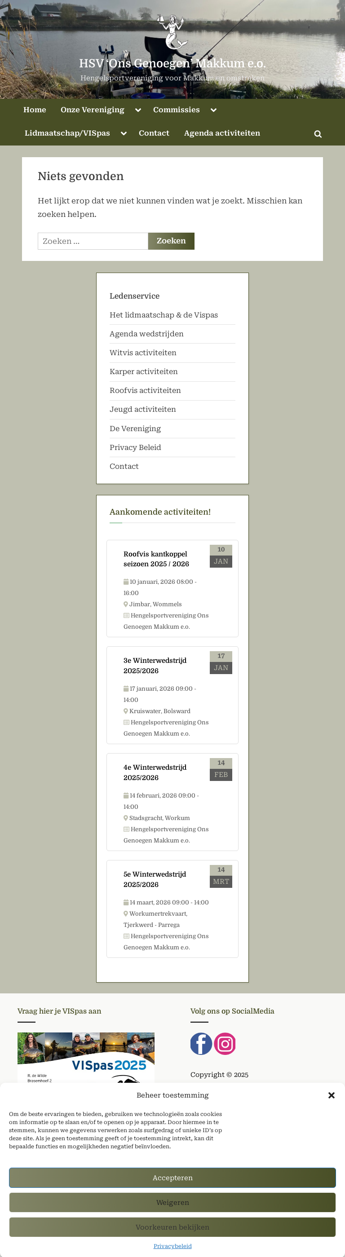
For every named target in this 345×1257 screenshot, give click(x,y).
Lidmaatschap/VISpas (67, 133)
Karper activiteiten (144, 371)
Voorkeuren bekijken (172, 1239)
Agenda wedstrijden (147, 334)
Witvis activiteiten (143, 352)
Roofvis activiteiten (145, 390)
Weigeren (172, 1214)
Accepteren (173, 1190)
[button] (331, 1107)
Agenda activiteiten (222, 133)
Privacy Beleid (135, 447)
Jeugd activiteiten (143, 409)
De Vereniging (135, 428)
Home (34, 110)
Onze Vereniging (92, 110)
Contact (154, 133)
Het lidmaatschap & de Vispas (164, 315)
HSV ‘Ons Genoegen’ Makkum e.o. (172, 63)
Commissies (176, 110)
